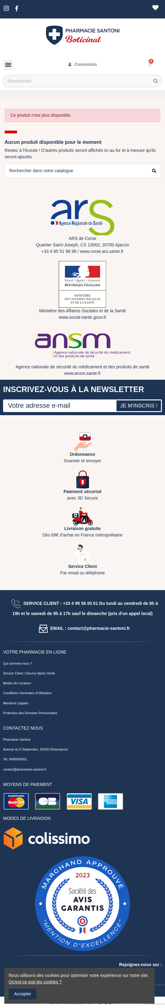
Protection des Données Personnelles (30, 713)
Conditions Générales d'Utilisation (27, 693)
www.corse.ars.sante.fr (102, 251)
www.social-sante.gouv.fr (82, 317)
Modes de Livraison (17, 683)
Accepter (22, 993)
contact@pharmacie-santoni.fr (24, 769)
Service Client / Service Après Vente (29, 673)
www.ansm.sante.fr (82, 373)
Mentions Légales (15, 703)
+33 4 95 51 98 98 (58, 251)
